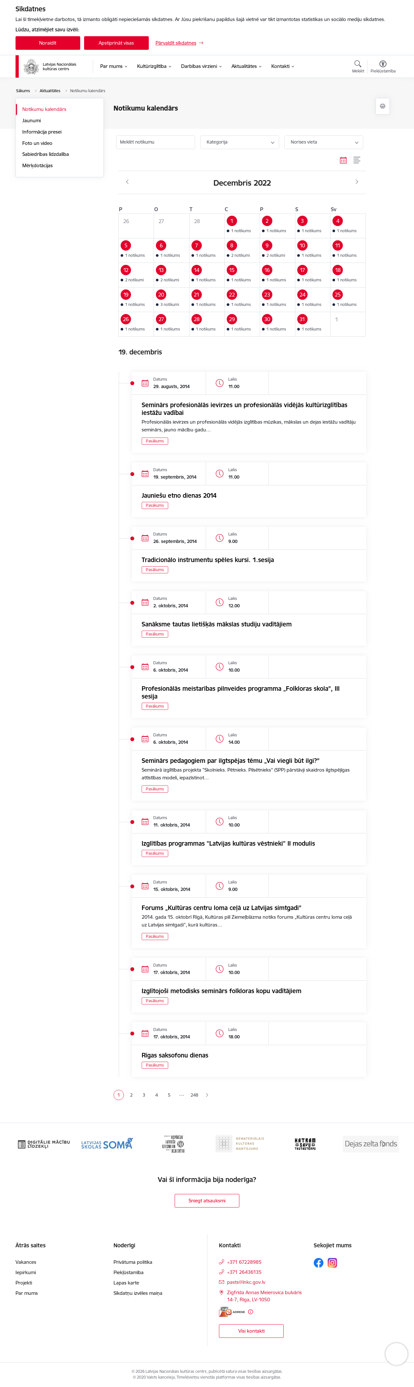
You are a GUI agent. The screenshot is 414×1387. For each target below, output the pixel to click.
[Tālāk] (384, 1144)
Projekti (24, 1283)
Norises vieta (304, 142)
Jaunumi (31, 120)
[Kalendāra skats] (343, 160)
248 (194, 1095)
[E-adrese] (232, 1311)
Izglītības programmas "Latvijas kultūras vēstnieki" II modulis (228, 843)
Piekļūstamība (129, 1272)
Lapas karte (126, 1283)
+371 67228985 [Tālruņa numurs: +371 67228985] (244, 1262)
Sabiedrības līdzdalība (45, 154)
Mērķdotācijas (37, 165)
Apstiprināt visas (116, 43)
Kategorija (217, 142)
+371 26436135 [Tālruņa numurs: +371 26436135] (244, 1272)
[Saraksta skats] (357, 160)
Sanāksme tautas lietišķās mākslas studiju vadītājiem (217, 624)
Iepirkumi (26, 1272)
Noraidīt (47, 43)
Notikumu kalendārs (44, 109)
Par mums (27, 1293)
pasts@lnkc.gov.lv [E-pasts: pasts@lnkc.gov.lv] (246, 1282)
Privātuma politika (133, 1262)
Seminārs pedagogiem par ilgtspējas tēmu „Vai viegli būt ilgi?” (231, 760)
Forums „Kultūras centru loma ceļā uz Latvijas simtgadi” (221, 908)
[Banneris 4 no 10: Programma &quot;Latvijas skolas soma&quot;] (174, 1144)
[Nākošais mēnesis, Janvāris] (357, 182)
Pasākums (155, 441)
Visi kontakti (251, 1331)
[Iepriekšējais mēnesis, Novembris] (127, 182)
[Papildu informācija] (250, 1311)
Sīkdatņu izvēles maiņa (138, 1293)
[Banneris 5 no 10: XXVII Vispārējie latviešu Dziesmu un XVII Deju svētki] (239, 1144)
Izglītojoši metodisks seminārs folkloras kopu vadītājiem (221, 991)
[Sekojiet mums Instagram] (332, 1262)
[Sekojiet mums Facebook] (318, 1263)
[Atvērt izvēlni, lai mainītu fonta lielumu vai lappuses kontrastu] (383, 67)
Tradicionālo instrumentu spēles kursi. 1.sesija (208, 560)
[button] (242, 225)
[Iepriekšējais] (30, 1144)
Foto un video (37, 143)
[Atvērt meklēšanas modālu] (358, 67)
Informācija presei (41, 132)
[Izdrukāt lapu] (382, 106)
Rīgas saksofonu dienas (175, 1055)
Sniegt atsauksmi (207, 1200)
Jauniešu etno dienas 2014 (179, 495)
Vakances (26, 1262)
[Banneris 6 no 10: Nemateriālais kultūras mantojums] (305, 1144)
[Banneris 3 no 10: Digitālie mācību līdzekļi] (109, 1144)
